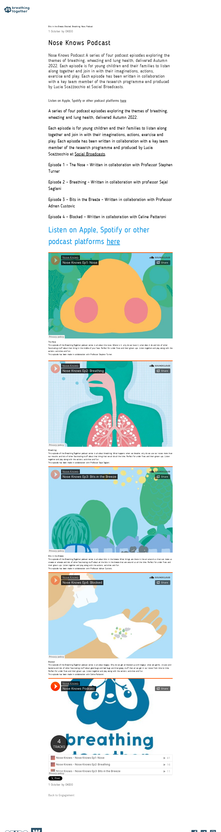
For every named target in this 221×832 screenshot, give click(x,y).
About (64, 10)
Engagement (134, 10)
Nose (83, 27)
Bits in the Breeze (55, 27)
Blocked (68, 27)
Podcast (89, 27)
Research (110, 10)
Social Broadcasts (90, 154)
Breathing (76, 27)
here (123, 101)
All (157, 10)
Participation (87, 10)
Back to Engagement (61, 795)
